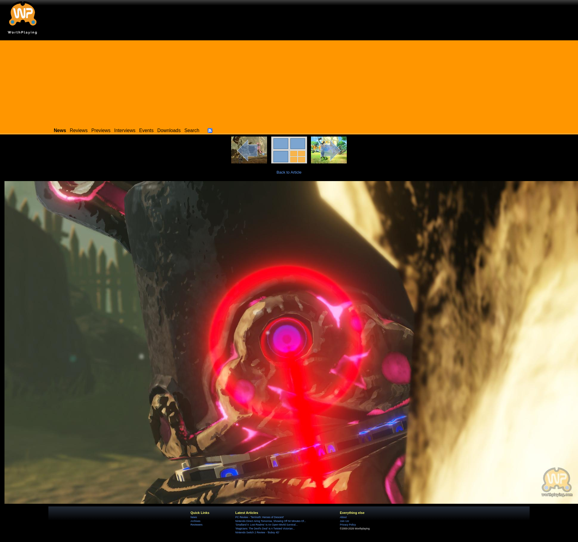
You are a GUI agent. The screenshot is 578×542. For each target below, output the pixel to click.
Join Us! (344, 521)
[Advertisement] (289, 82)
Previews (101, 130)
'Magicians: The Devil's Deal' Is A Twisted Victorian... (265, 528)
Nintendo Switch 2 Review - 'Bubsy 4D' (257, 532)
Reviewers (197, 524)
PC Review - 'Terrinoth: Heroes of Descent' (259, 517)
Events (146, 130)
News (194, 517)
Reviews (79, 130)
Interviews (124, 130)
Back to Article (289, 172)
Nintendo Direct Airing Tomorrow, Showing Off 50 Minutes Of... (270, 521)
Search (191, 130)
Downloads (169, 130)
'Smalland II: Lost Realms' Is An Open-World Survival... (266, 524)
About (343, 517)
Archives (195, 521)
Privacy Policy (348, 524)
